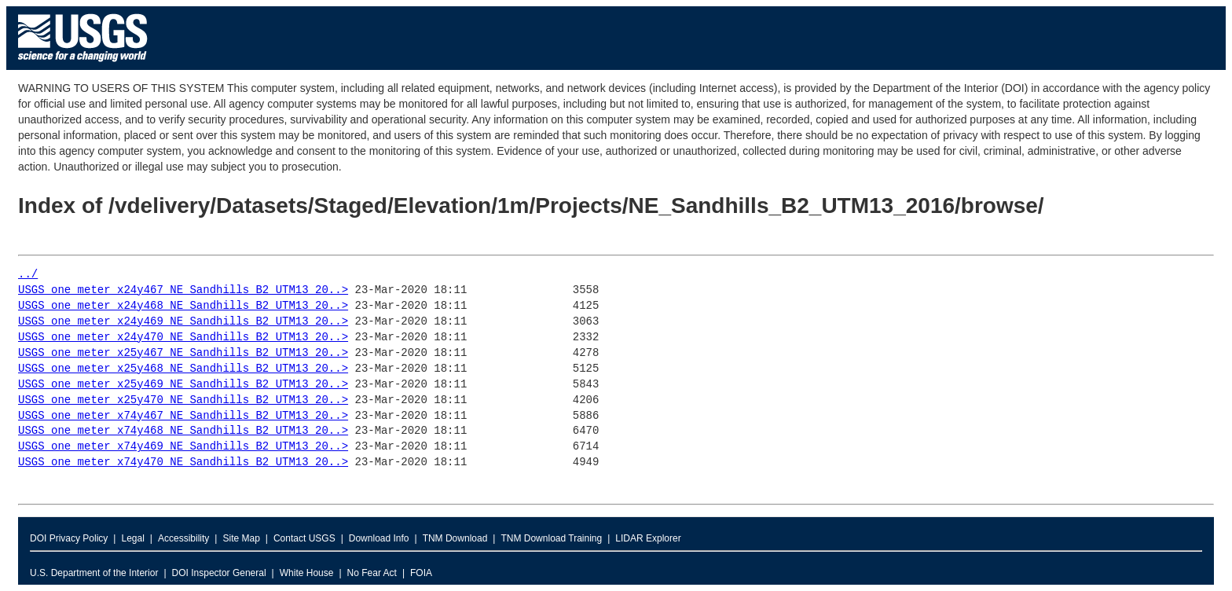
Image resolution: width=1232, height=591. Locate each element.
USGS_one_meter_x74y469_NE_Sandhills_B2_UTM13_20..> (183, 446)
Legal (132, 538)
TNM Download (455, 538)
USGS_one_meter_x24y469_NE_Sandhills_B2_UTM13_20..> (183, 321)
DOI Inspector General (219, 572)
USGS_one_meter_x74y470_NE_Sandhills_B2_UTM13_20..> (183, 462)
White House (307, 572)
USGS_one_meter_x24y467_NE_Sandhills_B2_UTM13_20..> (183, 290)
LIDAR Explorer (647, 538)
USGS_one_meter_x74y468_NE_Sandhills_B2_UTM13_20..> (183, 431)
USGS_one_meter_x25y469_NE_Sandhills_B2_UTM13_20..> (183, 384)
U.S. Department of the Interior (94, 572)
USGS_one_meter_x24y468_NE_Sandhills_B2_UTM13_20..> (183, 306)
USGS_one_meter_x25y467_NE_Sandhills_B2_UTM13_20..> (183, 353)
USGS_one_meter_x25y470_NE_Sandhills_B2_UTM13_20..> (183, 400)
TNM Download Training (551, 538)
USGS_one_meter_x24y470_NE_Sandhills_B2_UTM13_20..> (183, 337)
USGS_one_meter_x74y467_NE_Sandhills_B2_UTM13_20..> (183, 416)
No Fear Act (372, 572)
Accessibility (183, 538)
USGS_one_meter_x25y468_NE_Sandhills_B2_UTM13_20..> (183, 369)
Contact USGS (304, 538)
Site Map (240, 538)
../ (28, 274)
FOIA (421, 572)
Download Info (379, 538)
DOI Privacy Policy (69, 538)
